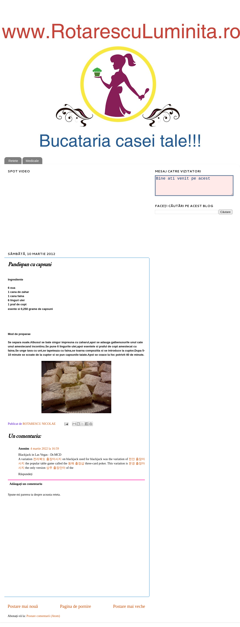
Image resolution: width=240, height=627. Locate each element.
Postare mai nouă (23, 606)
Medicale (32, 161)
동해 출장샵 (76, 463)
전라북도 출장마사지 (47, 459)
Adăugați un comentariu (25, 484)
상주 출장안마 (55, 467)
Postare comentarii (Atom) (43, 616)
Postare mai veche (129, 606)
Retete (13, 161)
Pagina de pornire (75, 606)
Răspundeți (25, 474)
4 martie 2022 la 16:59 (45, 448)
